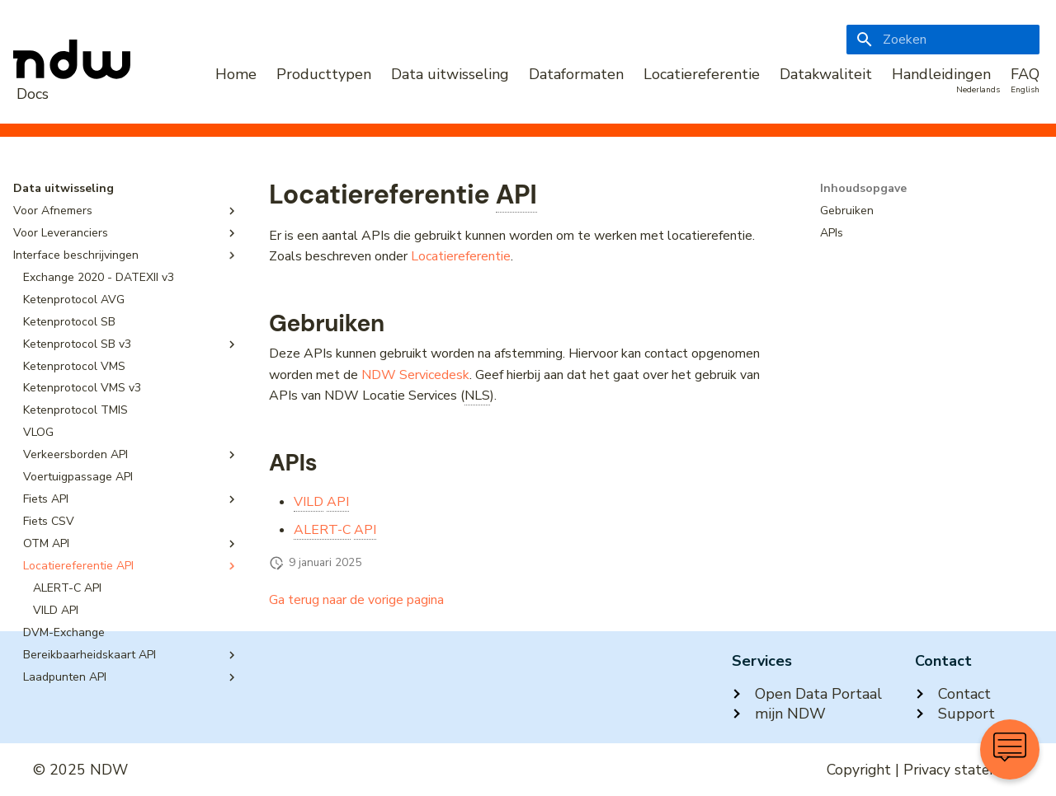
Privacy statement (963, 770)
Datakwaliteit (826, 74)
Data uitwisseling (450, 74)
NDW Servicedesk (415, 375)
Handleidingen (941, 74)
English (1025, 90)
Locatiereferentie (702, 74)
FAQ (1025, 74)
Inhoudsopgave (863, 188)
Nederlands (978, 90)
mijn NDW (779, 713)
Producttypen (323, 74)
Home (236, 74)
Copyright (859, 770)
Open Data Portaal (807, 694)
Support (955, 713)
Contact (953, 694)
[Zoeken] (943, 39)
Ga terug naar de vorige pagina (356, 600)
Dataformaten (576, 74)
